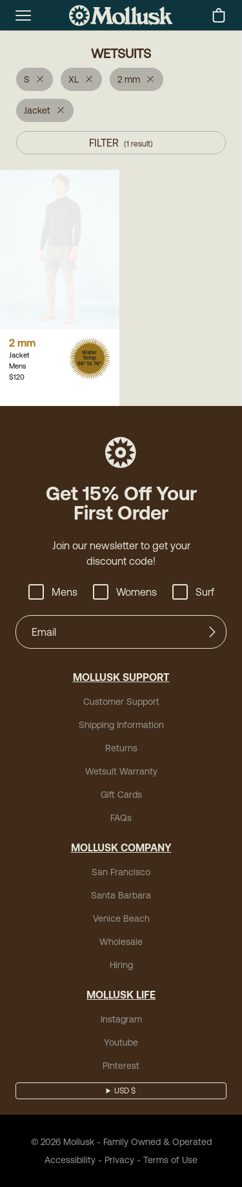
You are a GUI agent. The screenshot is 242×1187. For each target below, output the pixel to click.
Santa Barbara (121, 895)
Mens (52, 592)
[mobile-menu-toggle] (23, 15)
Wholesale (121, 942)
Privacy (119, 1160)
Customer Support (121, 701)
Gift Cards (121, 794)
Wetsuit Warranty (121, 771)
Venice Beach (121, 918)
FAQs (121, 818)
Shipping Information (121, 725)
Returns (121, 748)
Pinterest (121, 1065)
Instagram (121, 1019)
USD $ (125, 1090)
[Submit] (212, 632)
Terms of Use (170, 1160)
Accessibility (70, 1160)
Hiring (121, 965)
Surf (193, 592)
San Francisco (121, 872)
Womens (125, 592)
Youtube (121, 1042)
